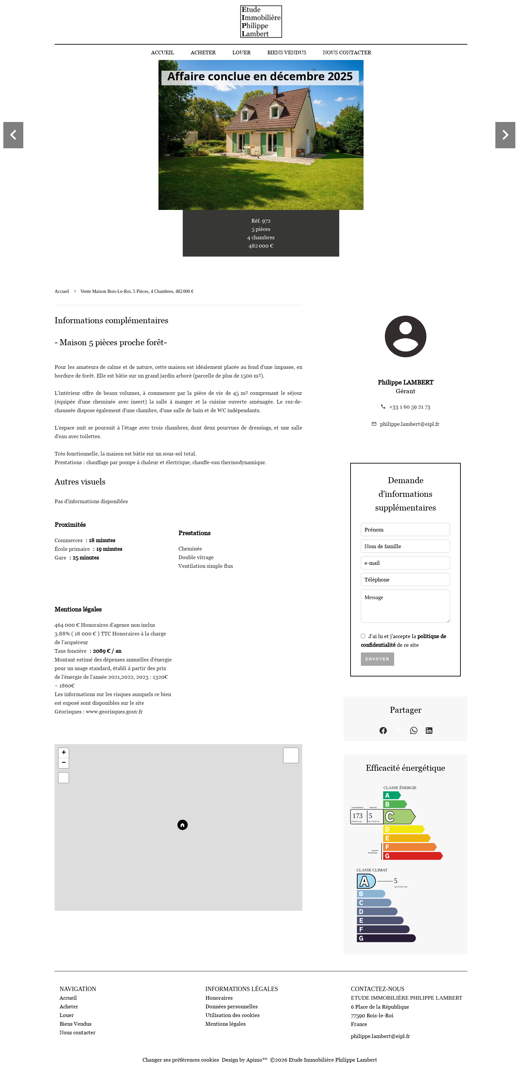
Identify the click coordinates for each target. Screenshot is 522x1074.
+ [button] (64, 753)
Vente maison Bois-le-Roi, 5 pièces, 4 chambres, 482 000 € (137, 291)
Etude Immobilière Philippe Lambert (406, 998)
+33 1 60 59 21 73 (409, 406)
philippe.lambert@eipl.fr (409, 424)
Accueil (62, 291)
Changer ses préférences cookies (180, 1059)
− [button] (64, 763)
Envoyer (378, 659)
